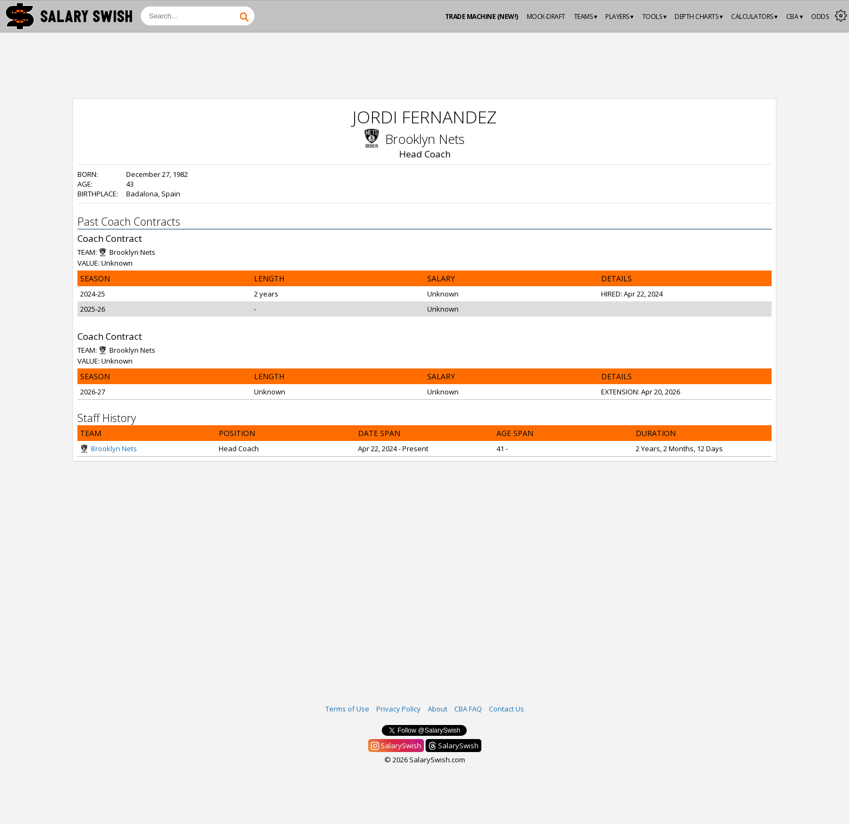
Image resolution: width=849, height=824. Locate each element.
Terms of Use (347, 709)
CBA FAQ (468, 709)
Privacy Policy (398, 709)
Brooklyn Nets (425, 139)
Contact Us (506, 709)
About (437, 709)
